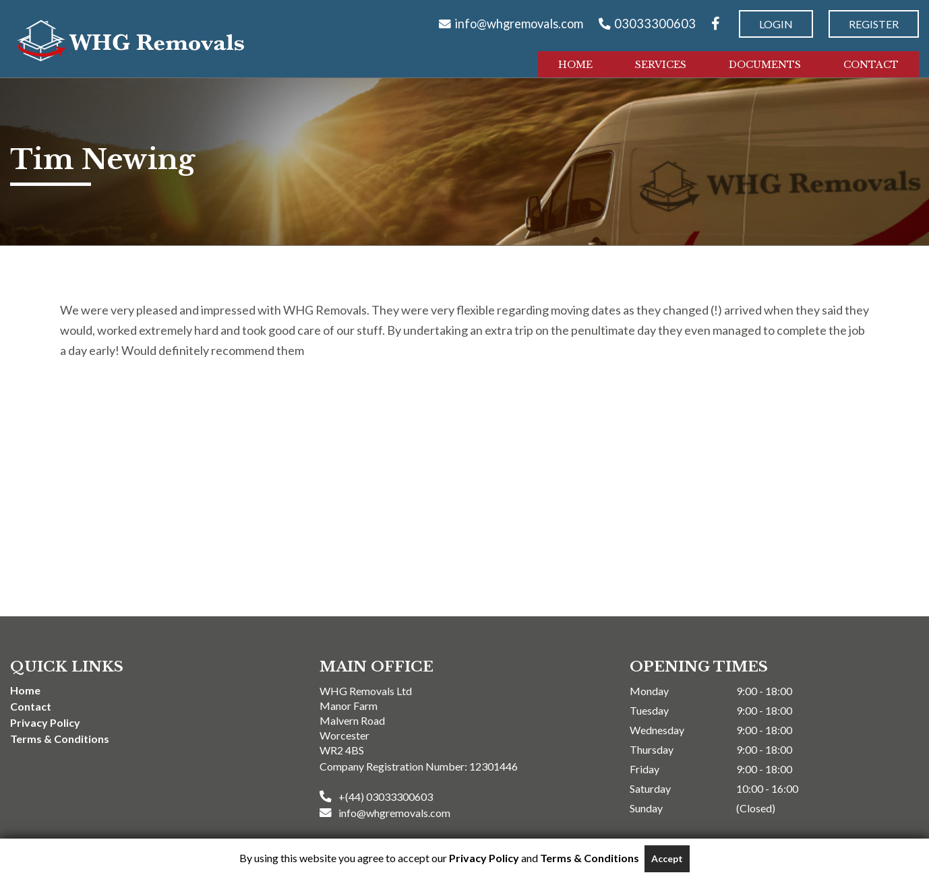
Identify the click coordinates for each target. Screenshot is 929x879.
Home (575, 65)
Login (776, 24)
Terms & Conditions (59, 738)
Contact (871, 65)
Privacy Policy (45, 722)
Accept (667, 858)
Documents (765, 65)
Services (660, 65)
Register (874, 24)
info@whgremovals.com (518, 23)
